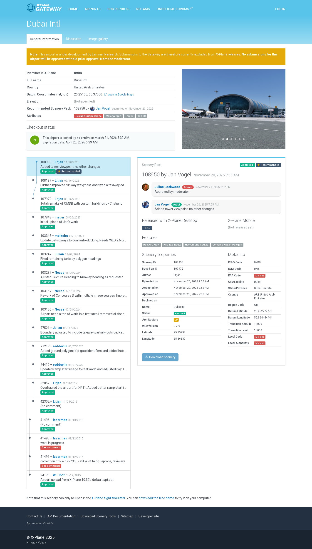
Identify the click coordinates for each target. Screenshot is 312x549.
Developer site (149, 516)
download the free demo (156, 498)
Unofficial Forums (175, 9)
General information (44, 39)
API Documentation (61, 516)
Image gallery (98, 39)
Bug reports (118, 9)
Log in (280, 9)
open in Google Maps (119, 94)
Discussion (73, 39)
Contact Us (34, 516)
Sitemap (127, 516)
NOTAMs (143, 9)
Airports (93, 9)
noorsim (83, 137)
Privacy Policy (36, 542)
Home (73, 9)
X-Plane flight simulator (108, 498)
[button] (189, 109)
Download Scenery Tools (98, 516)
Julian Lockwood (168, 186)
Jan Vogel (103, 108)
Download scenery (160, 357)
